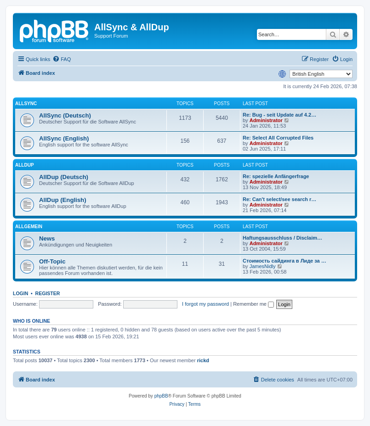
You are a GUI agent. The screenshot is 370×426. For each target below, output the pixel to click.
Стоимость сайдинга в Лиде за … (284, 260)
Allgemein (28, 226)
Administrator (266, 120)
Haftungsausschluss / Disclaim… (282, 238)
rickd (203, 360)
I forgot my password (205, 304)
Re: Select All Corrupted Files (278, 137)
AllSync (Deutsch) (65, 115)
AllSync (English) (64, 138)
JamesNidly (263, 266)
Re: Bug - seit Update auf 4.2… (279, 115)
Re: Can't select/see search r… (279, 199)
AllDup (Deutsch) (63, 177)
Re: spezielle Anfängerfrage (276, 176)
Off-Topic (52, 261)
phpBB (161, 395)
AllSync (26, 103)
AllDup (24, 165)
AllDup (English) (62, 199)
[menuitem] (61, 59)
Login (20, 293)
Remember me (253, 304)
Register (47, 293)
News (47, 238)
